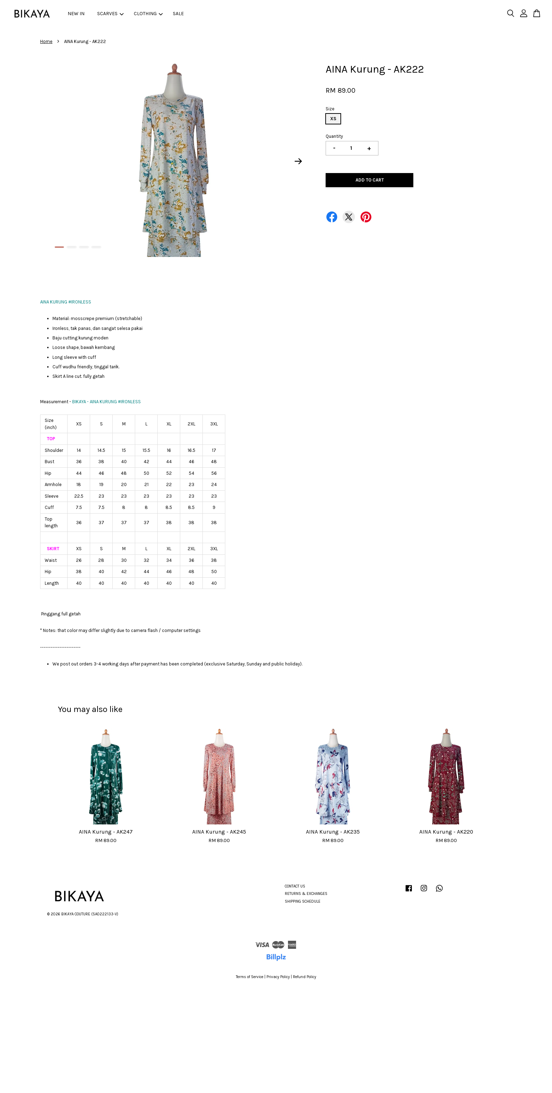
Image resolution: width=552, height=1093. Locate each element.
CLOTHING (148, 14)
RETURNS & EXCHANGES (306, 893)
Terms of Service (249, 977)
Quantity (334, 136)
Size (330, 108)
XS (333, 118)
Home (46, 41)
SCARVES (110, 14)
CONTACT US (295, 886)
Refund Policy (304, 977)
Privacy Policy (278, 977)
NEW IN (76, 14)
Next (298, 161)
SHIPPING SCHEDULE (302, 901)
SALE (178, 14)
